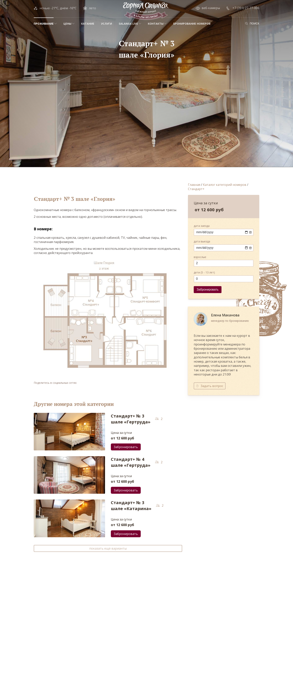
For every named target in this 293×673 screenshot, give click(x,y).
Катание (87, 23)
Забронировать (126, 447)
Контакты (155, 23)
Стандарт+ (196, 189)
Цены (67, 23)
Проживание (44, 23)
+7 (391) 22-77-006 (245, 8)
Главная (194, 185)
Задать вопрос (212, 386)
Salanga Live (128, 23)
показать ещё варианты (108, 548)
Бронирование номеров (191, 23)
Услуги (106, 23)
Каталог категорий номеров (224, 185)
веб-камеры (211, 8)
